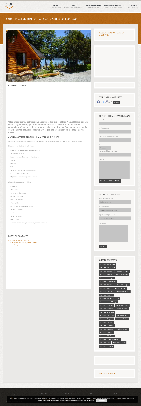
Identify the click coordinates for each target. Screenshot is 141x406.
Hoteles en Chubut (121, 319)
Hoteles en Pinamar (106, 285)
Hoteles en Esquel (122, 329)
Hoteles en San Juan (119, 288)
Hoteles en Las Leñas (106, 305)
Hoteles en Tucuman (106, 346)
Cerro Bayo (110, 33)
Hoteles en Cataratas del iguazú (109, 339)
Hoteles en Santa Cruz (122, 291)
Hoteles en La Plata (119, 343)
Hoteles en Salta (105, 288)
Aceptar (102, 400)
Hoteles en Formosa (106, 332)
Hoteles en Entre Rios (106, 329)
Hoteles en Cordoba (106, 322)
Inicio (55, 6)
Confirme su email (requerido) (108, 136)
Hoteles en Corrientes (106, 326)
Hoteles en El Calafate (106, 308)
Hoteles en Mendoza (106, 271)
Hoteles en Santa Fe (106, 295)
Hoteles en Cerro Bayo (107, 315)
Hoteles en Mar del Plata (107, 268)
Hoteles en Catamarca (107, 312)
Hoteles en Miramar (122, 271)
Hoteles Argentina (93, 6)
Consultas (132, 6)
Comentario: (102, 223)
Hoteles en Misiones (106, 274)
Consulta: (101, 159)
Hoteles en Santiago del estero (109, 298)
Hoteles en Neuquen (122, 274)
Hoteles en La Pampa (106, 278)
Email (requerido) (104, 128)
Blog (73, 6)
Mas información (89, 400)
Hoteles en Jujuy (105, 343)
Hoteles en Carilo (122, 308)
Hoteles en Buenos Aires (107, 264)
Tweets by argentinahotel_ (107, 373)
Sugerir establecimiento (114, 6)
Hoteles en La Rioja (122, 305)
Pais (100, 144)
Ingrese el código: (109, 151)
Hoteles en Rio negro (122, 285)
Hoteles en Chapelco (106, 319)
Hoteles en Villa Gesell (106, 336)
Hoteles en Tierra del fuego (108, 302)
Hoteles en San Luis (106, 291)
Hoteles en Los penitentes (108, 281)
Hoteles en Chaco (122, 315)
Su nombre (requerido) (106, 120)
